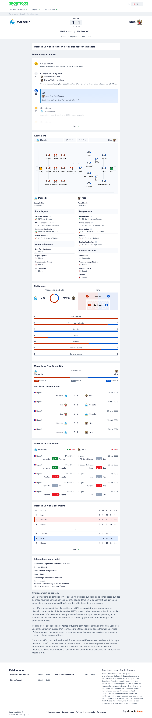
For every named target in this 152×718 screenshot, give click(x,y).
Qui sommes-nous (53, 712)
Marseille (38, 374)
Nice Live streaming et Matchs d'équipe (49, 586)
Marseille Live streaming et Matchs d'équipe (51, 584)
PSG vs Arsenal (16, 680)
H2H (83, 37)
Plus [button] (76, 126)
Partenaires (101, 712)
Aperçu (63, 37)
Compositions (74, 37)
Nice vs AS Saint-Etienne (19, 674)
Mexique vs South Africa (64, 674)
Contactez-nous (68, 712)
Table (89, 37)
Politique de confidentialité (85, 712)
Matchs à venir (17, 670)
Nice (116, 374)
